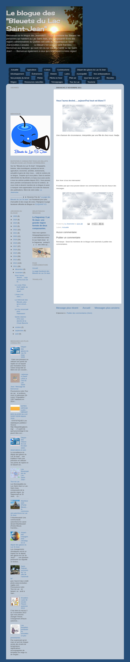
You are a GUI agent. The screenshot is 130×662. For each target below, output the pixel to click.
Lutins (67, 74)
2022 (15, 230)
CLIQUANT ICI (40, 204)
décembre (19, 269)
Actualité (14, 70)
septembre (19, 331)
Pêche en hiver (56, 78)
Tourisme (91, 82)
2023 (15, 226)
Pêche (40, 78)
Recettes (110, 78)
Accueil (86, 308)
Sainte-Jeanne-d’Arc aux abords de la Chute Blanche (21, 320)
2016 (15, 250)
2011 (15, 266)
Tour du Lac (75, 82)
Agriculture (31, 70)
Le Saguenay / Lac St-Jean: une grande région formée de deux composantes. (41, 222)
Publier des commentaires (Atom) (79, 313)
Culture (47, 70)
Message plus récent (67, 308)
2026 (15, 216)
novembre (19, 273)
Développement (17, 74)
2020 (15, 236)
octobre (18, 327)
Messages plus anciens (107, 308)
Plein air (72, 78)
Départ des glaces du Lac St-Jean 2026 (24, 352)
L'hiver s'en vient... (19, 295)
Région (14, 82)
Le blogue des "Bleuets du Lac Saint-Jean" (33, 21)
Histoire (53, 74)
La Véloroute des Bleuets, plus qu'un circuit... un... (21, 303)
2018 (15, 243)
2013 (15, 260)
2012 (15, 263)
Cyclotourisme (63, 70)
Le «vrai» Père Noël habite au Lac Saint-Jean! (21, 288)
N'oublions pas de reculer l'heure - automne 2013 (24, 603)
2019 (15, 240)
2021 (15, 233)
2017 (15, 246)
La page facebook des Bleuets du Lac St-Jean (41, 272)
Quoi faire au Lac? (92, 78)
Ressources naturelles (33, 82)
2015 (15, 253)
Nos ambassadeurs (102, 74)
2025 (15, 220)
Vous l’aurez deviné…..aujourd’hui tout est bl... (21, 279)
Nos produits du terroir (20, 78)
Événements (37, 74)
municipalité (82, 74)
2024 (15, 223)
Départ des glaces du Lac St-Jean (91, 70)
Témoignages (57, 82)
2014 (15, 256)
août (17, 334)
